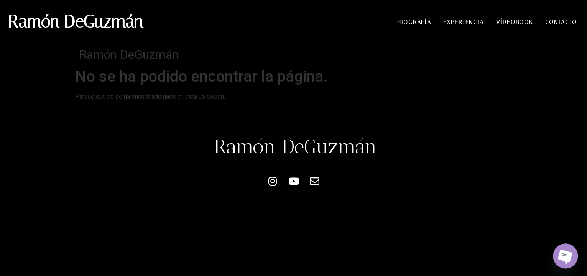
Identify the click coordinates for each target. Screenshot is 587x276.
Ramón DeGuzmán (75, 22)
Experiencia (463, 22)
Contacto (561, 22)
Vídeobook (514, 22)
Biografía (414, 22)
